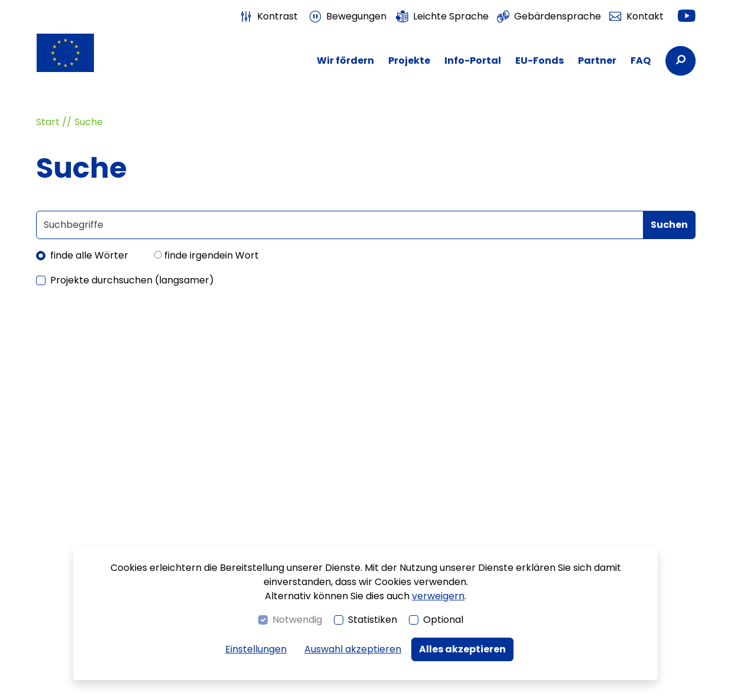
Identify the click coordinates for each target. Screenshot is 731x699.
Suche (88, 122)
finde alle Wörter (89, 255)
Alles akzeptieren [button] (462, 649)
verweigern (438, 596)
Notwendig (297, 619)
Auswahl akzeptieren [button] (352, 649)
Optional (443, 619)
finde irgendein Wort (211, 255)
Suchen (669, 224)
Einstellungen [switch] (256, 649)
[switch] (268, 16)
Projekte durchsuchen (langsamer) (132, 280)
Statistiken (372, 619)
